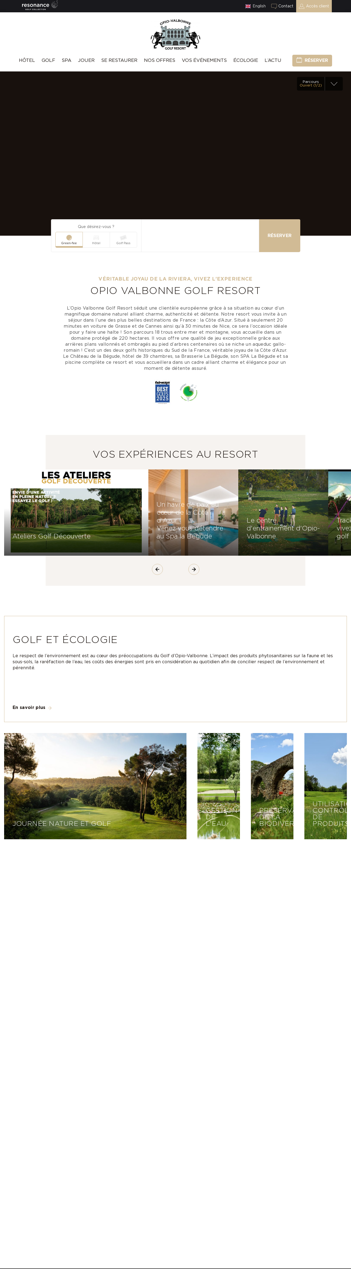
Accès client (317, 6)
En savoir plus (29, 707)
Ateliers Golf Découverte (51, 536)
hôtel (27, 60)
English (259, 6)
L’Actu (273, 60)
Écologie (245, 60)
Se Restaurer (119, 60)
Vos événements (204, 60)
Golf (48, 60)
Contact (285, 6)
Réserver (316, 60)
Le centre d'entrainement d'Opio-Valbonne (283, 528)
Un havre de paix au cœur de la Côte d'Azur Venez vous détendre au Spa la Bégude (190, 520)
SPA (66, 60)
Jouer (86, 60)
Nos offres (159, 60)
